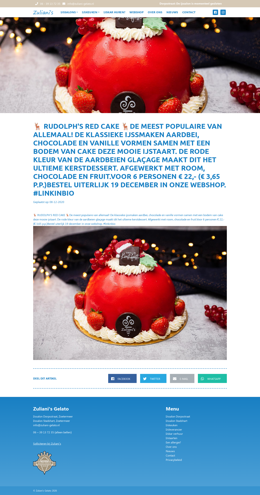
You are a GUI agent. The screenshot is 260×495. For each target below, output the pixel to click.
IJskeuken (89, 12)
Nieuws (172, 12)
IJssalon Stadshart (176, 421)
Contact (189, 12)
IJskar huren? (114, 12)
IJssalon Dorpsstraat (178, 416)
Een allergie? (173, 442)
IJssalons (68, 12)
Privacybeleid (174, 460)
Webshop (136, 12)
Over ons (155, 12)
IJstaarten (171, 438)
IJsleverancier (174, 429)
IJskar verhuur (174, 433)
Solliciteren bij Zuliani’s (47, 443)
